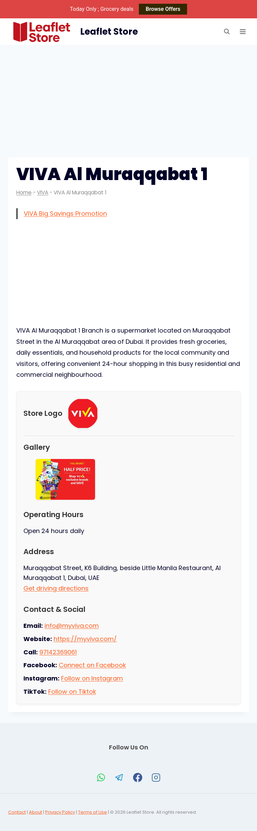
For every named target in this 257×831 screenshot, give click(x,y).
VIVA (42, 192)
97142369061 (58, 652)
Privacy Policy (60, 812)
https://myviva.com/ (85, 639)
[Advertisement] (128, 95)
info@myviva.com (71, 625)
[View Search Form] (227, 31)
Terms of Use (92, 812)
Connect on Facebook (92, 665)
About (35, 812)
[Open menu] (242, 31)
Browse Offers (163, 9)
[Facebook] (138, 777)
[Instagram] (156, 777)
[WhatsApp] (101, 777)
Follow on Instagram (92, 678)
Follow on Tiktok (72, 691)
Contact (17, 812)
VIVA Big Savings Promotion (65, 213)
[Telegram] (119, 777)
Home (24, 192)
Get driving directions (56, 588)
